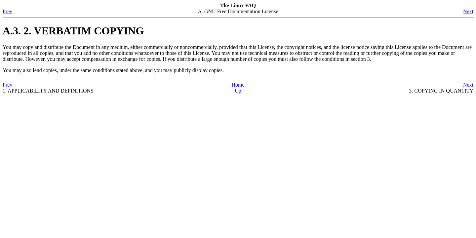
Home (237, 85)
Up (238, 91)
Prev (7, 11)
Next (468, 11)
